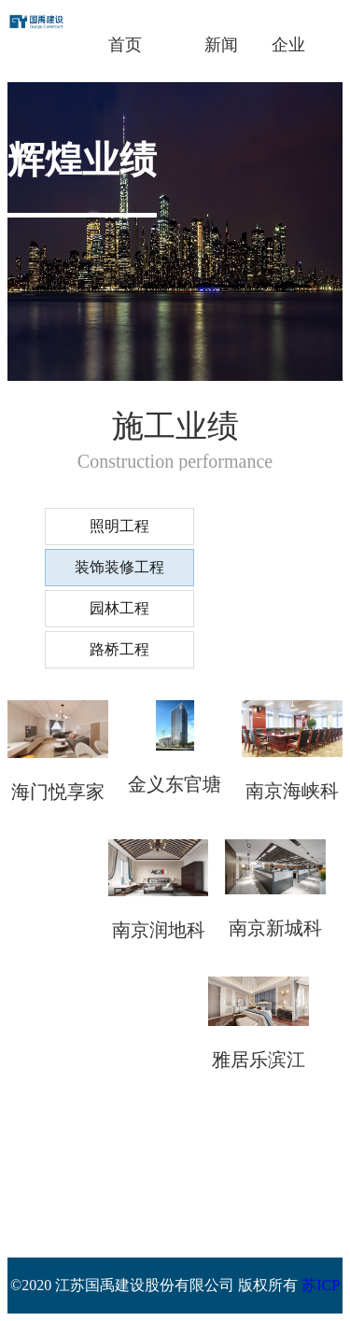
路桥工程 (119, 649)
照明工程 (119, 526)
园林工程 (119, 608)
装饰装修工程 (119, 567)
